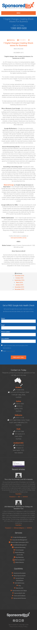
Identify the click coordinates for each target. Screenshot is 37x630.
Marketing (12, 40)
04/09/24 (29, 528)
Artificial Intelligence (19, 528)
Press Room (14, 626)
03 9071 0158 (19, 417)
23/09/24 (25, 496)
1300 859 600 (18, 28)
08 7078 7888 (19, 431)
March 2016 (19, 282)
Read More (18, 494)
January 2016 (19, 285)
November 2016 (19, 275)
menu (18, 13)
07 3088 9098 (19, 390)
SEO (19, 496)
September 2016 (19, 280)
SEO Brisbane (19, 580)
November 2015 (19, 289)
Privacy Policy (10, 351)
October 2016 (19, 278)
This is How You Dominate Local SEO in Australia (19, 479)
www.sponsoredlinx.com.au (18, 238)
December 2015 (19, 287)
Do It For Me (20, 554)
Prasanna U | (13, 496)
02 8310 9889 (19, 404)
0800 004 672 (19, 445)
